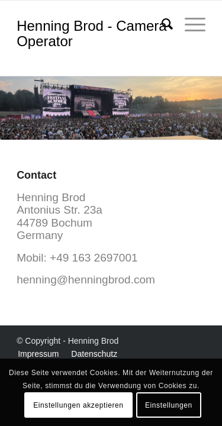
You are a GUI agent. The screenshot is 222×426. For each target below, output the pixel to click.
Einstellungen (168, 405)
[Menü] (189, 24)
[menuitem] (161, 24)
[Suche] (161, 24)
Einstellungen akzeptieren (78, 405)
